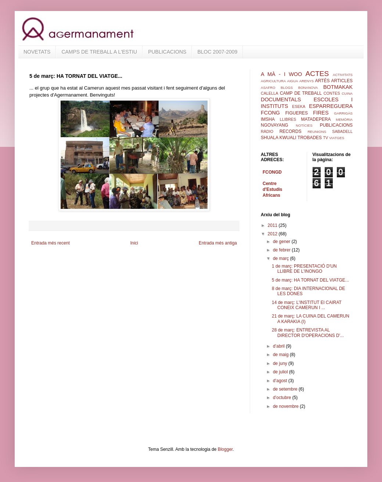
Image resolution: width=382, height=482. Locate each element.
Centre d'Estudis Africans (272, 189)
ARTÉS (322, 80)
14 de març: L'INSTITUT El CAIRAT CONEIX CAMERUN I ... (307, 305)
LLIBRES (288, 119)
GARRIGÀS (343, 113)
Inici (134, 243)
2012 (273, 233)
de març (281, 258)
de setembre (286, 389)
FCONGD (272, 172)
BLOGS (287, 88)
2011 (273, 225)
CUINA (347, 93)
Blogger (225, 449)
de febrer (282, 250)
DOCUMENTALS (281, 99)
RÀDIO (267, 131)
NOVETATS (37, 52)
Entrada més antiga (218, 243)
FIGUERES (296, 113)
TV (325, 137)
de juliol (281, 371)
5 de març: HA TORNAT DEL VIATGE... (310, 280)
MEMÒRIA (344, 119)
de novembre (286, 406)
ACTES (317, 73)
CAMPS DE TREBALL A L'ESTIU (99, 52)
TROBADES (310, 137)
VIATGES (336, 138)
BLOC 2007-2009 (217, 52)
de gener (282, 241)
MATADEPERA (316, 119)
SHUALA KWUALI (278, 137)
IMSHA (268, 119)
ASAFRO (268, 88)
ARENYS (306, 81)
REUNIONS (316, 132)
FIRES (320, 113)
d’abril (279, 346)
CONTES (332, 93)
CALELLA (269, 93)
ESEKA (298, 106)
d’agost (280, 380)
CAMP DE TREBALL (301, 93)
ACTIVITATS (343, 75)
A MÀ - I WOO (281, 74)
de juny (280, 363)
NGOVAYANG (274, 125)
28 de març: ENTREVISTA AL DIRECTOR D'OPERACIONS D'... (308, 332)
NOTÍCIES (304, 125)
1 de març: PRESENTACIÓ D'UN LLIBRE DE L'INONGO (304, 269)
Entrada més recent (50, 243)
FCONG (270, 113)
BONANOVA (308, 88)
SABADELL (342, 131)
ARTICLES (342, 80)
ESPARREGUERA (331, 106)
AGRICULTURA (273, 81)
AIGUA (292, 81)
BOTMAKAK (338, 87)
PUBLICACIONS (167, 52)
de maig (281, 354)
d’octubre (282, 397)
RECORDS (291, 131)
